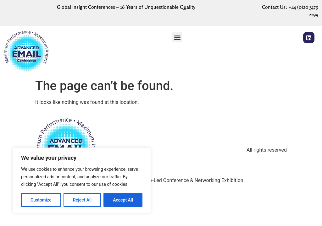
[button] (177, 37)
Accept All (123, 199)
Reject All (82, 199)
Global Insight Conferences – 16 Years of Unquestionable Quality (126, 7)
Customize (41, 199)
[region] (82, 180)
